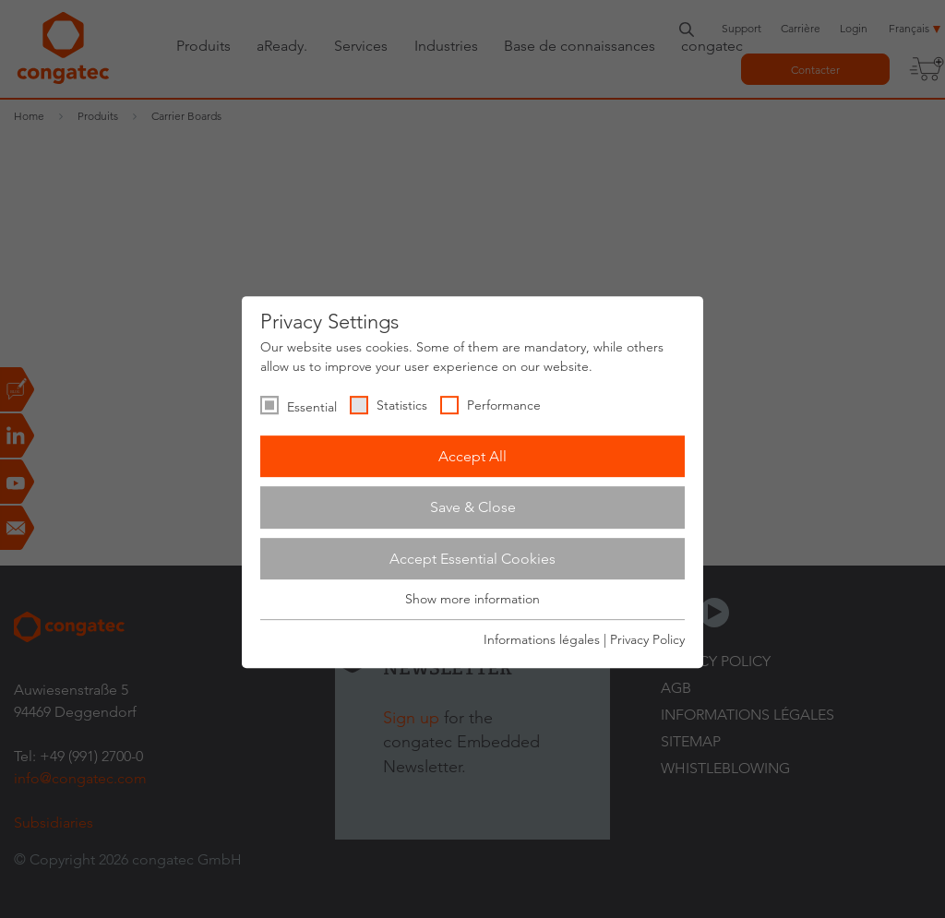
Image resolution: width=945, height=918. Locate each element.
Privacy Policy (647, 639)
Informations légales (542, 639)
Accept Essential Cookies (472, 558)
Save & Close (473, 507)
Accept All (472, 456)
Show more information (472, 599)
